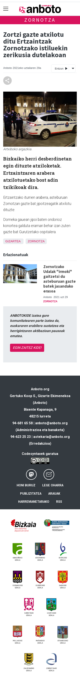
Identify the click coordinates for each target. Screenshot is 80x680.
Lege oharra (52, 485)
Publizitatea (30, 493)
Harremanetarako (33, 502)
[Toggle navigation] (5, 9)
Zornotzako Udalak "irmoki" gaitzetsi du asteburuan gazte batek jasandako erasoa (59, 279)
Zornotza (40, 20)
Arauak (54, 493)
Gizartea (12, 241)
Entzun (61, 68)
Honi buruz (26, 485)
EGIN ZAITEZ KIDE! (27, 348)
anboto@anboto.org (51, 423)
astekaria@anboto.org (51, 437)
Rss (59, 502)
